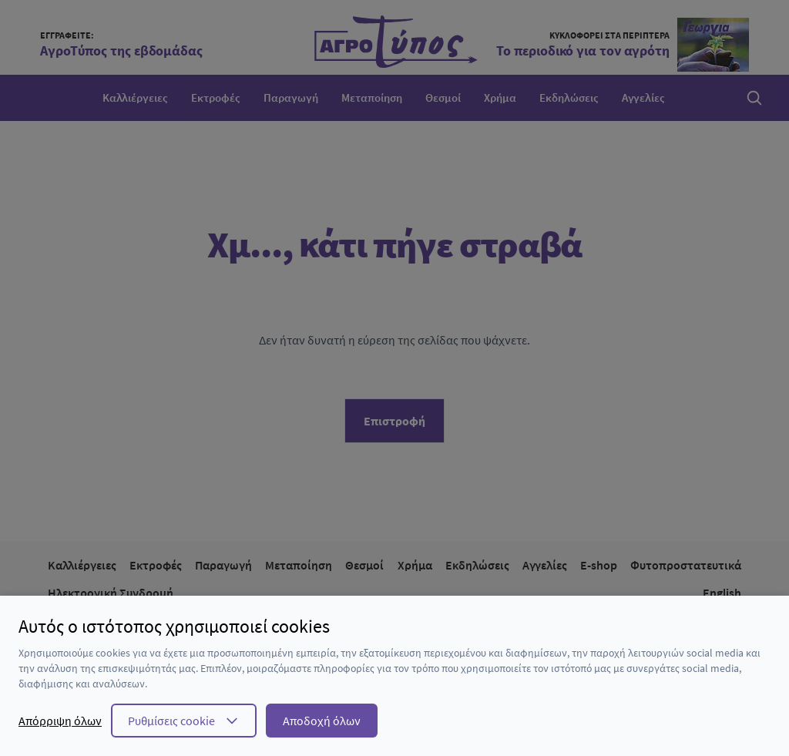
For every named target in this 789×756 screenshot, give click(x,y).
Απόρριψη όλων (60, 720)
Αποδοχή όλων (322, 720)
